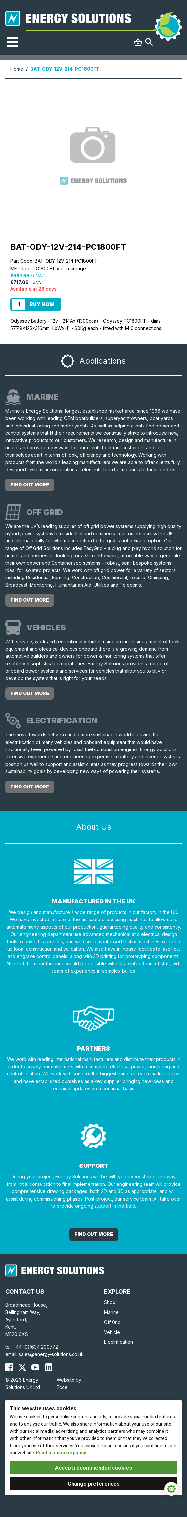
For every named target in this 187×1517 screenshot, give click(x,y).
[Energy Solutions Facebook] (9, 1367)
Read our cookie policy (61, 1452)
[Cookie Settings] (171, 1489)
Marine (111, 1312)
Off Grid (112, 1322)
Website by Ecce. (69, 1383)
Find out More (93, 1234)
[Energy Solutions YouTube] (35, 1367)
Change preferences (94, 1484)
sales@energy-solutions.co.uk (51, 1354)
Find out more (29, 484)
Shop (109, 1302)
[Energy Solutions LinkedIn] (48, 1367)
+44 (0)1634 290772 (35, 1347)
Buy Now (42, 304)
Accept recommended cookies (93, 1468)
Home (16, 69)
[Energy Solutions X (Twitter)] (22, 1367)
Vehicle (112, 1332)
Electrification (118, 1342)
